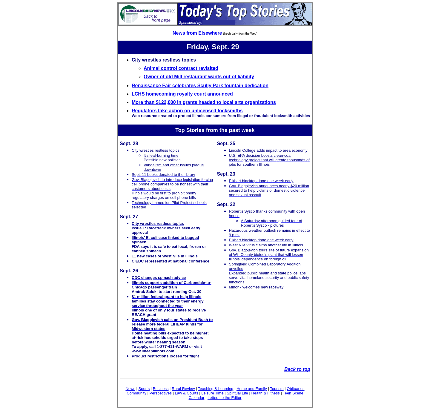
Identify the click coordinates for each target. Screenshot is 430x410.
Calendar (197, 397)
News (130, 388)
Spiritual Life (237, 393)
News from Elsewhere (197, 33)
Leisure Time (212, 393)
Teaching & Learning (216, 388)
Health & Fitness (265, 393)
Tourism (277, 388)
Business (161, 388)
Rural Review (183, 388)
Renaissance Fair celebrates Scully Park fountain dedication (200, 85)
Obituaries (295, 388)
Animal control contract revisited (181, 68)
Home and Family (251, 388)
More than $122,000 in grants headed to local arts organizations (204, 102)
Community (136, 393)
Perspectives (161, 393)
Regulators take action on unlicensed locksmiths (187, 110)
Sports (144, 388)
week (248, 130)
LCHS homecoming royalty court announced (182, 93)
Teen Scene (293, 393)
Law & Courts (186, 393)
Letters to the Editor (224, 397)
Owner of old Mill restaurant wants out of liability (199, 76)
